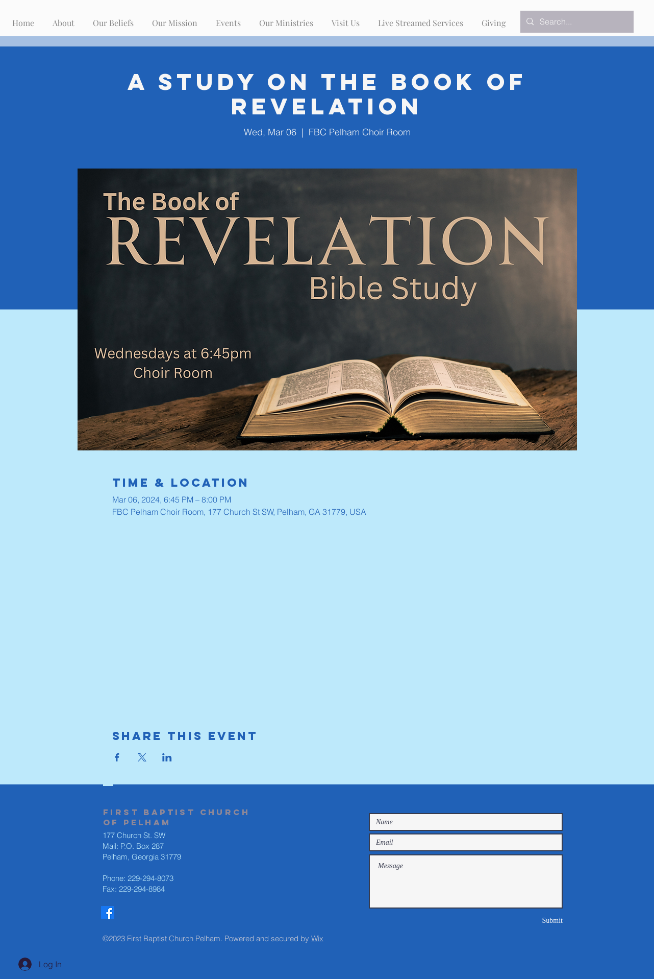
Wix (317, 938)
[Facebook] (107, 912)
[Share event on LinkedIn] (167, 757)
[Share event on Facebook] (117, 757)
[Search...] (576, 22)
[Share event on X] (142, 757)
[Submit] (526, 920)
